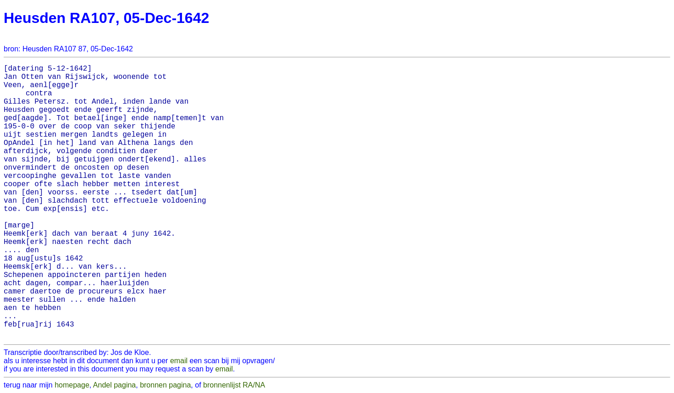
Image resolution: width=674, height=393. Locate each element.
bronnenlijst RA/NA (234, 385)
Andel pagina (114, 385)
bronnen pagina (165, 385)
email (179, 361)
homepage (72, 385)
